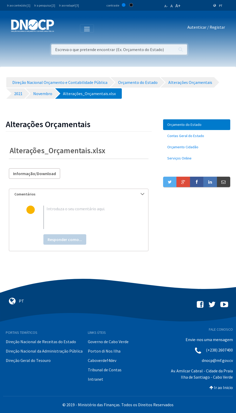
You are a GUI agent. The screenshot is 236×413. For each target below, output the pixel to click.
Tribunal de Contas (105, 369)
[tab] (78, 194)
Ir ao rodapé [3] (69, 5)
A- (166, 6)
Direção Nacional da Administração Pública (44, 351)
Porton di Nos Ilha (104, 351)
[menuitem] (196, 124)
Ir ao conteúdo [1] (18, 5)
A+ (178, 6)
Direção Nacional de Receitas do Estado (41, 341)
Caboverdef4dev (102, 360)
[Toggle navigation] (61, 28)
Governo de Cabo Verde (108, 341)
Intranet (95, 379)
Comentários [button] (79, 194)
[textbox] (87, 217)
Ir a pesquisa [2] (44, 5)
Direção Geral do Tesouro (28, 360)
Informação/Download (34, 173)
